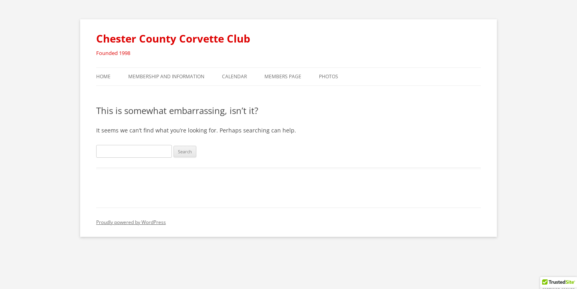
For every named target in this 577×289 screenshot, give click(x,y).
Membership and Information (166, 76)
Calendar (234, 76)
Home (103, 76)
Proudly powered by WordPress (131, 222)
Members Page (282, 76)
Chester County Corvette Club (173, 38)
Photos (328, 76)
